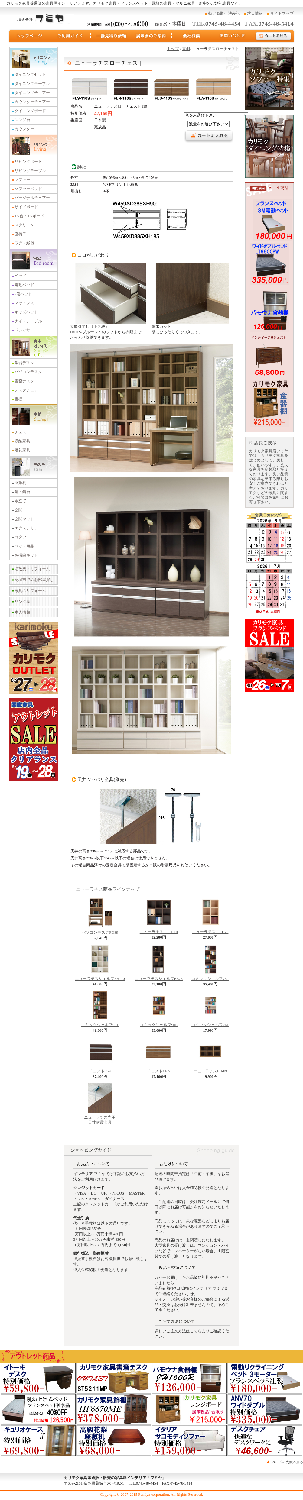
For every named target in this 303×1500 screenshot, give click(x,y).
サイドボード (26, 207)
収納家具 (22, 441)
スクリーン (24, 225)
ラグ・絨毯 (24, 243)
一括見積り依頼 (111, 36)
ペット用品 (24, 546)
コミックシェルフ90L (159, 1023)
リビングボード (28, 162)
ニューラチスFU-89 (210, 1069)
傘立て (20, 501)
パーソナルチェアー (32, 198)
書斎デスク (24, 381)
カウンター (24, 129)
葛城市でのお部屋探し (34, 580)
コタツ (20, 537)
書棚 (18, 399)
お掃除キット (26, 555)
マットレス (24, 303)
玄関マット (24, 519)
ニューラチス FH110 (159, 930)
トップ (173, 49)
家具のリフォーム (30, 591)
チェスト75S (100, 1069)
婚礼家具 (22, 450)
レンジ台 (22, 120)
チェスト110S (159, 1069)
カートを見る (274, 36)
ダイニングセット (30, 75)
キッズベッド (26, 312)
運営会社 (192, 36)
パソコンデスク (28, 372)
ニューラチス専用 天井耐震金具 (100, 1118)
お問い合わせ (232, 36)
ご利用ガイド (70, 36)
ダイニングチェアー (32, 93)
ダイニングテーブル (32, 84)
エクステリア (26, 528)
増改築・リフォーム (32, 569)
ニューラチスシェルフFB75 (159, 977)
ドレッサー (24, 330)
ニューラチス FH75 (210, 930)
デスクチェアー (28, 390)
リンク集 (22, 602)
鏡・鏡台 (22, 492)
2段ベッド (23, 294)
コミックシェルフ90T (100, 1023)
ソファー (22, 180)
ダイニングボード (30, 111)
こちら (196, 1331)
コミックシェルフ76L (210, 1023)
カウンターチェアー (32, 102)
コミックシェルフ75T (210, 977)
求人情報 (255, 13)
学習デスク (24, 363)
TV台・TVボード (29, 216)
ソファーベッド (28, 189)
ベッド (20, 276)
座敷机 (20, 483)
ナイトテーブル (28, 321)
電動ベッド (24, 285)
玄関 (18, 510)
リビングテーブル (30, 171)
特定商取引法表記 (224, 13)
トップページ (29, 36)
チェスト (22, 432)
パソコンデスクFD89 (100, 931)
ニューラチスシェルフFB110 (100, 977)
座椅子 (20, 234)
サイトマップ (282, 13)
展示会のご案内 (151, 36)
